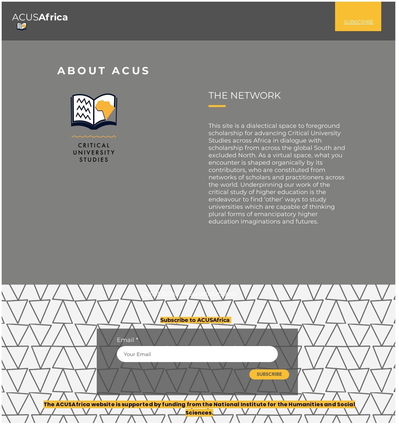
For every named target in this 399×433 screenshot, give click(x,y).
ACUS (40, 17)
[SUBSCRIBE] (269, 374)
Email (125, 340)
